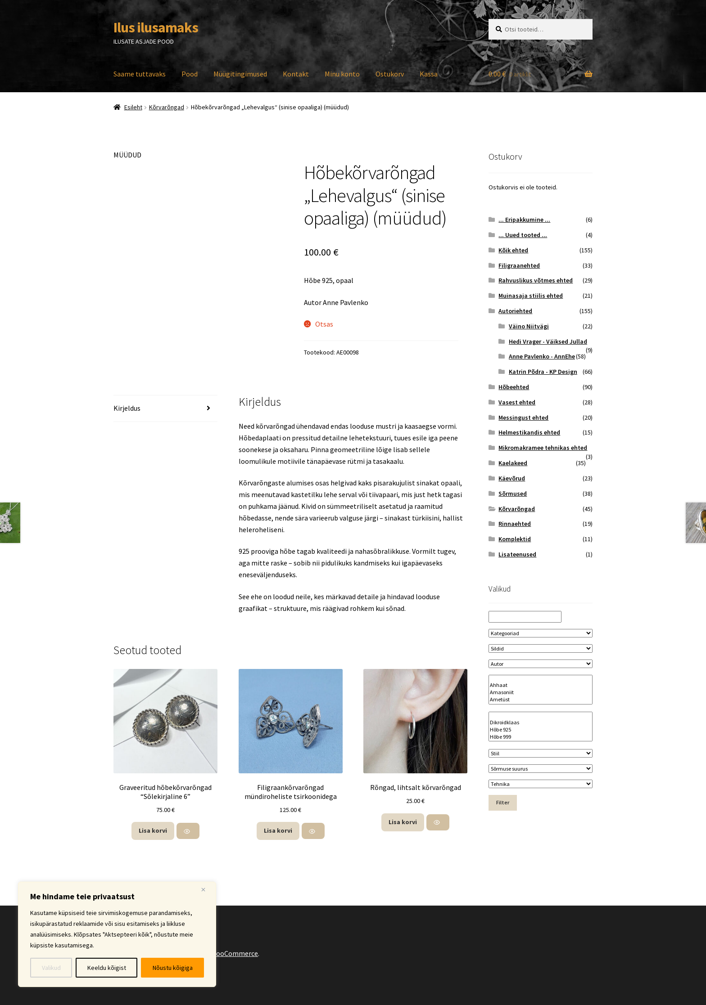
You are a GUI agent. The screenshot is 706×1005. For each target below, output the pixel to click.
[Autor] (541, 664)
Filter (502, 802)
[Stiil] (541, 753)
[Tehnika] (541, 784)
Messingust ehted (523, 417)
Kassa (429, 73)
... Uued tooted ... (522, 235)
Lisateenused (517, 554)
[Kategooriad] (541, 633)
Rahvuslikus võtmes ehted (535, 280)
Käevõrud (511, 478)
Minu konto (342, 73)
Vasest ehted (516, 402)
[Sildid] (541, 648)
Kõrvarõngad (166, 107)
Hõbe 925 (540, 729)
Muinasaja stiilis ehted (530, 296)
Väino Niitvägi (529, 326)
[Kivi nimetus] (541, 689)
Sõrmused (512, 493)
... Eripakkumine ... (524, 219)
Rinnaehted (514, 524)
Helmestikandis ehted (529, 432)
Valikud (51, 968)
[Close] (206, 889)
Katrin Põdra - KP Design (543, 372)
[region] (117, 934)
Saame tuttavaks (139, 73)
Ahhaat (540, 685)
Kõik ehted (513, 250)
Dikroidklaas (540, 722)
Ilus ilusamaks (155, 27)
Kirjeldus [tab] (126, 408)
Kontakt (296, 73)
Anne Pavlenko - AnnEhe (542, 356)
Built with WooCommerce (218, 953)
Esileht (133, 107)
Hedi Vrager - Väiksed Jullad (548, 341)
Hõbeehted (513, 387)
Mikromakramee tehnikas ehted (542, 448)
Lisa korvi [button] (153, 830)
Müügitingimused (240, 73)
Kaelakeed (512, 463)
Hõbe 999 (540, 736)
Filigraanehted (519, 265)
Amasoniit (540, 692)
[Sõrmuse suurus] (541, 768)
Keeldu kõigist (106, 968)
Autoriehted (515, 311)
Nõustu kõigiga (173, 968)
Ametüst (540, 699)
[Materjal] (541, 726)
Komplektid (514, 539)
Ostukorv (390, 73)
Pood (189, 73)
